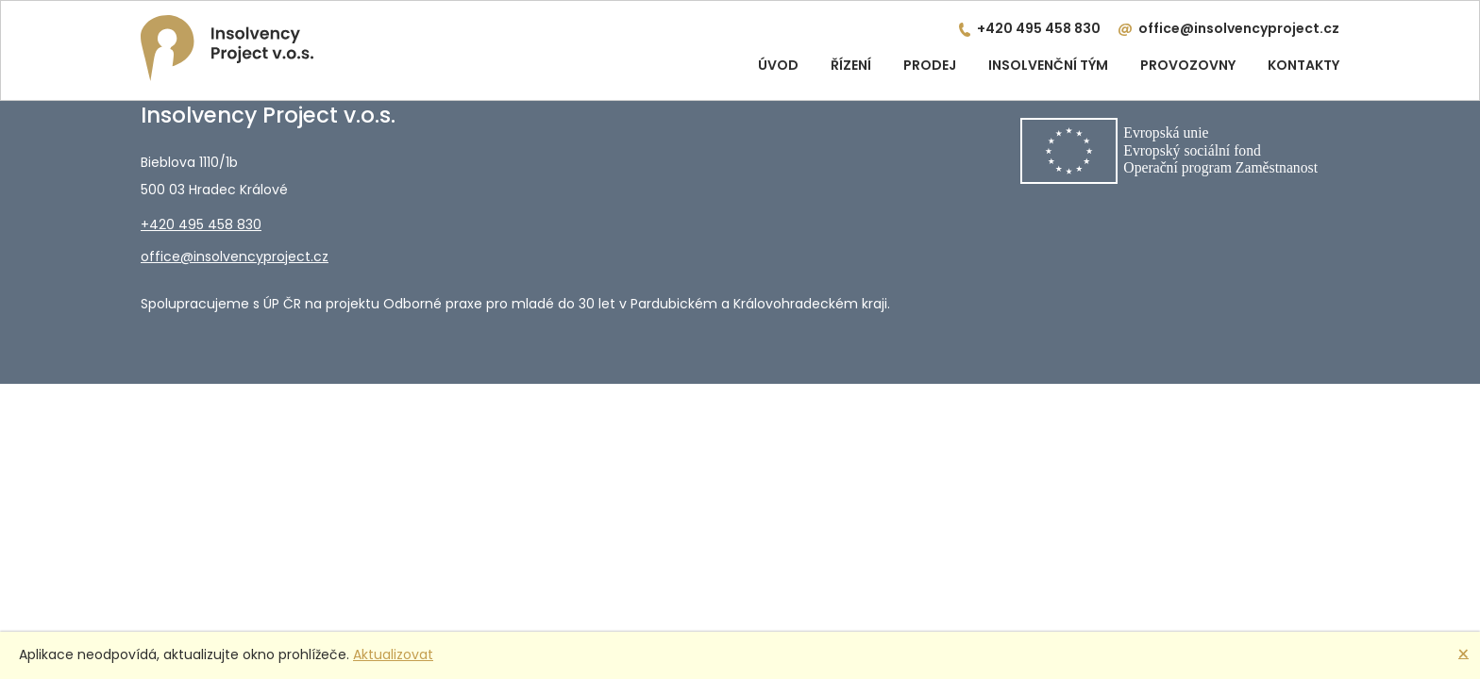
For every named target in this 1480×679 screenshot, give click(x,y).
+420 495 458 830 (1039, 28)
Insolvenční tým (1048, 65)
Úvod (778, 65)
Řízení (851, 65)
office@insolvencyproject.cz (1238, 28)
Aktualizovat (393, 654)
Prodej (929, 65)
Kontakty (1303, 65)
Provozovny (1188, 65)
